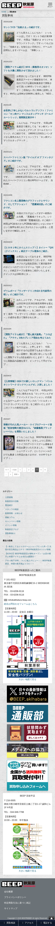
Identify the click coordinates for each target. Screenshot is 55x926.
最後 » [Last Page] (16, 474)
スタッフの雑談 (12, 509)
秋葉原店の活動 (12, 501)
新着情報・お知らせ (13, 513)
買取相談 (9, 923)
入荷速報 (9, 497)
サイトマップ (10, 908)
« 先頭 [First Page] (14, 470)
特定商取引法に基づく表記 (17, 903)
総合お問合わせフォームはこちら (20, 604)
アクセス (27, 923)
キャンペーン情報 (12, 521)
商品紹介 (9, 505)
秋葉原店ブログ (12, 529)
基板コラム (10, 517)
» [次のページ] (10, 474)
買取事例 (9, 533)
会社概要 (8, 891)
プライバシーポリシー (15, 897)
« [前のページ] (20, 470)
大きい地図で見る (27, 679)
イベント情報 (11, 525)
